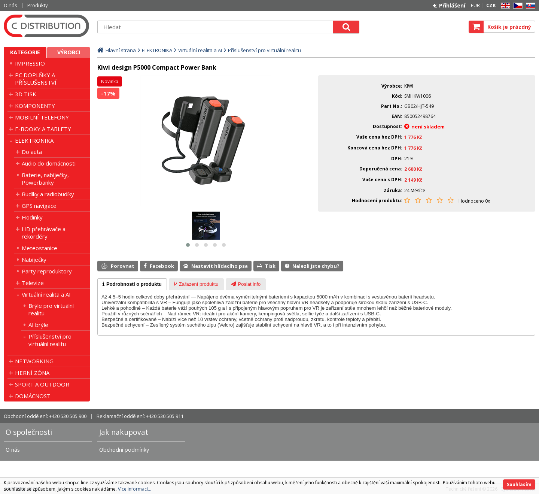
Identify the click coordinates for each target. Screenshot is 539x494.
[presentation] (132, 284)
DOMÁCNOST (33, 396)
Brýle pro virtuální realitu (51, 309)
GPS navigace (39, 205)
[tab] (132, 284)
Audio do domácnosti (49, 163)
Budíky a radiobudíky (48, 194)
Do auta (32, 151)
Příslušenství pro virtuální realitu (49, 340)
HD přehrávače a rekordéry (44, 232)
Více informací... (134, 489)
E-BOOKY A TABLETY (43, 129)
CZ (517, 6)
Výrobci (68, 52)
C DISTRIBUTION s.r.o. (47, 26)
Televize (33, 283)
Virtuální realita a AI (46, 294)
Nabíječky (34, 259)
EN (504, 6)
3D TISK (25, 94)
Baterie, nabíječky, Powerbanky (45, 178)
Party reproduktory (47, 271)
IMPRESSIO (30, 63)
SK (529, 6)
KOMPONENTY (35, 105)
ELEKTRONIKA (34, 140)
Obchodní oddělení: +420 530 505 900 (45, 416)
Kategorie (25, 52)
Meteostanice (39, 248)
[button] (187, 245)
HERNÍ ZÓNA (32, 372)
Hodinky (32, 217)
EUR (475, 5)
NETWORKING (34, 361)
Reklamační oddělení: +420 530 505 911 (140, 416)
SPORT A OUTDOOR (42, 384)
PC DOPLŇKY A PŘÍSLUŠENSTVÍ (36, 78)
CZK (491, 5)
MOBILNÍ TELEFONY (42, 117)
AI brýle (38, 324)
